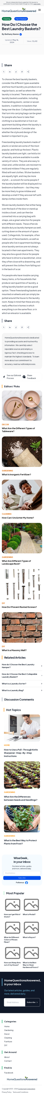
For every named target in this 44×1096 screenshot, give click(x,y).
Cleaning (6, 514)
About (7, 1057)
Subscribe (22, 878)
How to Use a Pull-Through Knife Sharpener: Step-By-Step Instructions (21, 752)
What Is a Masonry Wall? (14, 650)
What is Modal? (29, 914)
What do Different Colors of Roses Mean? (11, 939)
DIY (3, 603)
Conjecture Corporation (26, 1089)
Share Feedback (29, 376)
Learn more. (37, 4)
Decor (5, 424)
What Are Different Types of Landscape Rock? (16, 562)
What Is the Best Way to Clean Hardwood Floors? (30, 964)
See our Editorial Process (12, 376)
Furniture (8, 1041)
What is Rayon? (29, 937)
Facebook (8, 1072)
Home (7, 745)
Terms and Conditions (20, 1092)
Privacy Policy (6, 1092)
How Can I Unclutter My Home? (18, 517)
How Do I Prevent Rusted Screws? (19, 607)
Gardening (7, 470)
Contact (8, 1061)
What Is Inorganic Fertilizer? (16, 474)
